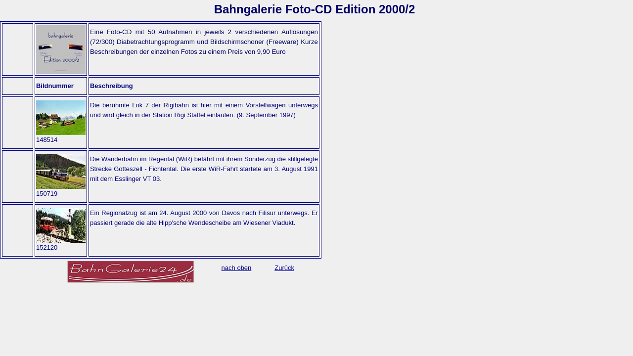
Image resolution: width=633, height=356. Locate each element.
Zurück (284, 267)
